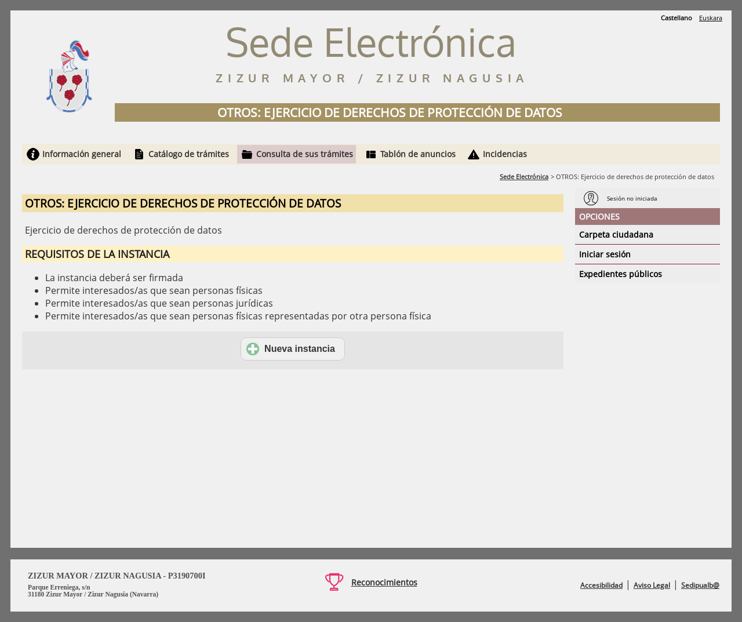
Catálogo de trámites (188, 153)
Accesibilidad (601, 585)
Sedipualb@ (700, 585)
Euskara (710, 17)
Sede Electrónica (524, 176)
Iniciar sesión (605, 254)
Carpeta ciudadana (616, 234)
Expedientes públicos (620, 273)
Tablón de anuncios (418, 153)
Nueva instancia (290, 349)
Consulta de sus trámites (304, 153)
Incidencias (505, 153)
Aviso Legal (652, 585)
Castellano (676, 17)
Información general (81, 153)
